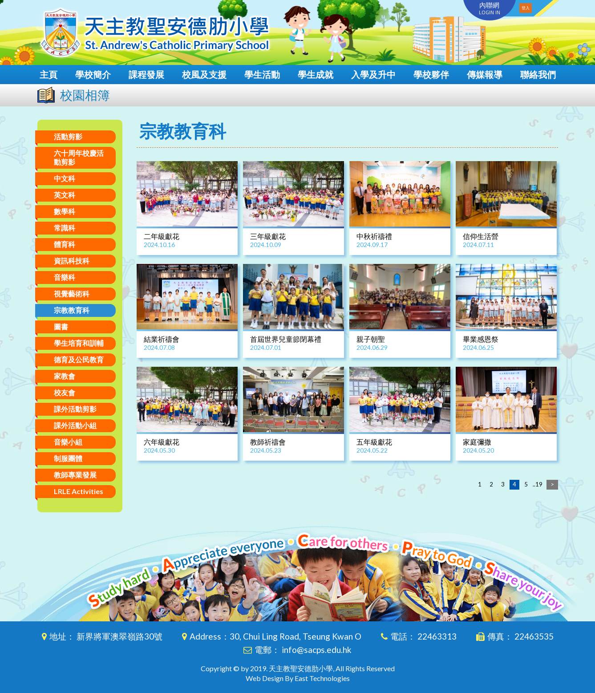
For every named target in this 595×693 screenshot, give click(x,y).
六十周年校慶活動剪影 (79, 157)
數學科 (64, 211)
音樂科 (64, 277)
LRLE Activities (78, 491)
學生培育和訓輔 (79, 343)
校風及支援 (204, 74)
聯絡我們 (538, 74)
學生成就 (315, 74)
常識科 (64, 227)
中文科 (64, 178)
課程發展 (146, 74)
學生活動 (262, 74)
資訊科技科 (71, 260)
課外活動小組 (75, 425)
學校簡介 (93, 74)
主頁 (48, 74)
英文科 (64, 194)
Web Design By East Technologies (298, 678)
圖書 (61, 326)
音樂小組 (68, 442)
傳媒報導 (484, 74)
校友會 (64, 392)
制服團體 (68, 458)
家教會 (64, 376)
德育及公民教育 (79, 359)
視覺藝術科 (71, 293)
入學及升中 (373, 74)
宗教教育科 (71, 310)
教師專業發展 (75, 474)
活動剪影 (68, 136)
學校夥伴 (431, 74)
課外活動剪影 (75, 409)
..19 (537, 484)
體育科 (64, 244)
